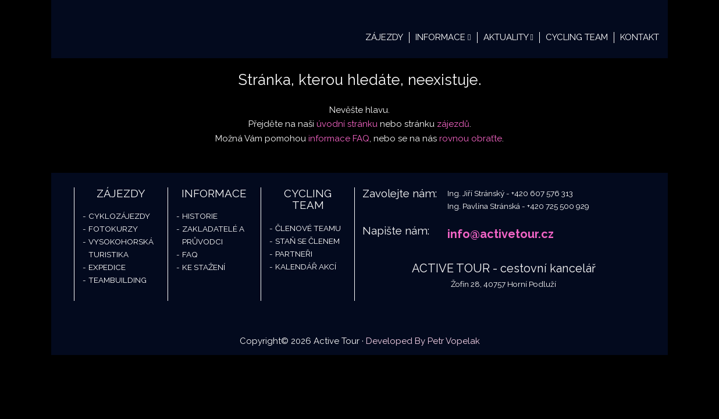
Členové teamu (308, 228)
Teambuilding (117, 280)
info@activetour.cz (500, 234)
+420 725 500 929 (558, 206)
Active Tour (138, 29)
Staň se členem (307, 241)
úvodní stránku (347, 124)
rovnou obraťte (470, 138)
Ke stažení (203, 267)
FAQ (190, 254)
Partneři (293, 253)
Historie (200, 216)
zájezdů (453, 124)
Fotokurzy (113, 228)
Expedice (107, 267)
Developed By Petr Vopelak (423, 341)
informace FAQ (338, 138)
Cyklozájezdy (119, 216)
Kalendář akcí (305, 266)
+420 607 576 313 (542, 193)
